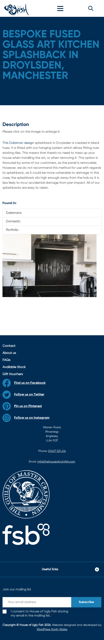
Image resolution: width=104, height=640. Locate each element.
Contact (8, 346)
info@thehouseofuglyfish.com (56, 461)
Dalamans (14, 213)
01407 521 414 (57, 451)
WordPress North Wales (52, 629)
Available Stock (14, 367)
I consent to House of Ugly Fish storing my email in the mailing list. (39, 614)
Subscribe (86, 602)
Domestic (13, 221)
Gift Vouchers (12, 374)
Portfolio (12, 230)
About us (9, 353)
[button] (90, 8)
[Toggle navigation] (61, 8)
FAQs (6, 360)
